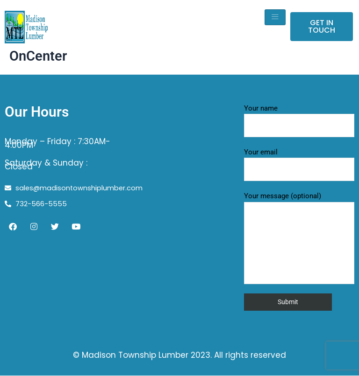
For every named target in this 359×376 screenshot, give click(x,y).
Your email (299, 164)
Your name (299, 120)
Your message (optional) (299, 238)
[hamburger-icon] (275, 17)
